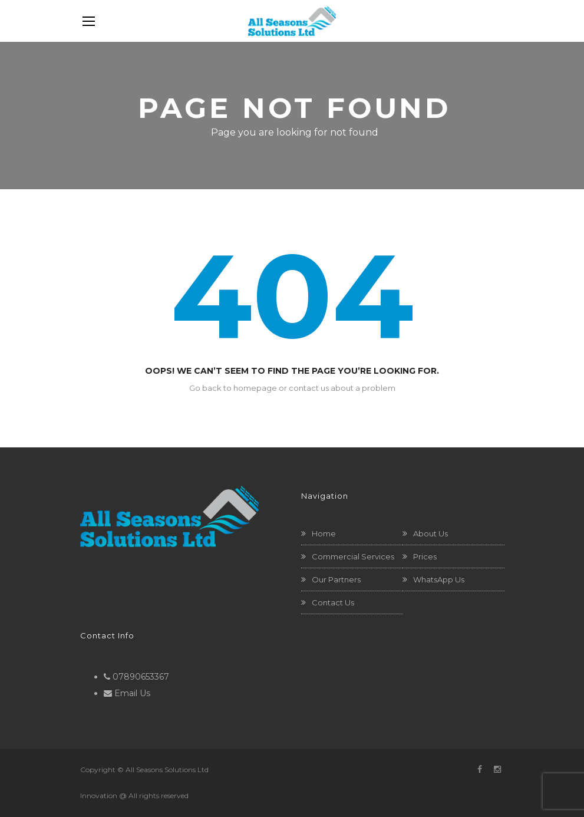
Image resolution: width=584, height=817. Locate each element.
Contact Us (333, 602)
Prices (425, 556)
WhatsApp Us (438, 579)
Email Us (132, 693)
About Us (430, 533)
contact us (309, 388)
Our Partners (336, 579)
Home (324, 533)
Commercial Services (353, 556)
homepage (255, 388)
